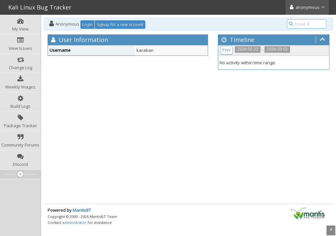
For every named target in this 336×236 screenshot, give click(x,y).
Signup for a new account (120, 24)
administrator (74, 222)
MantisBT (82, 210)
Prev (226, 50)
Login (87, 24)
